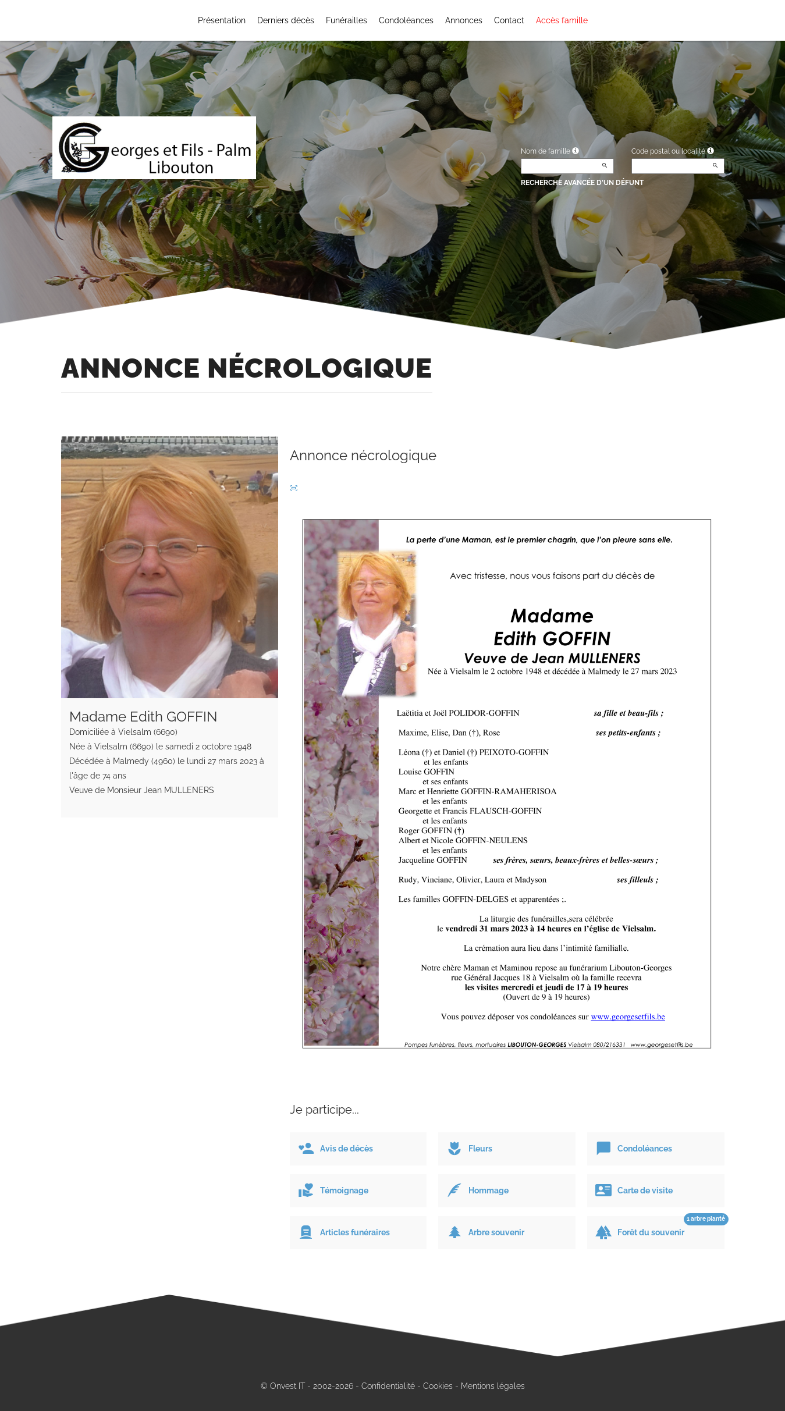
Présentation (222, 20)
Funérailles (346, 20)
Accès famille (562, 20)
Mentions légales (493, 1386)
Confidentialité (388, 1386)
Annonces (463, 20)
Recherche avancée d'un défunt (582, 183)
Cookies (438, 1386)
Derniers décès (285, 20)
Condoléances (406, 20)
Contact (509, 20)
